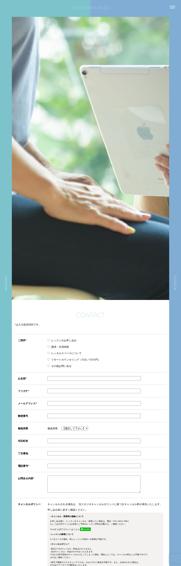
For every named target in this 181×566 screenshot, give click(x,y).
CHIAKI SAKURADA (90, 7)
